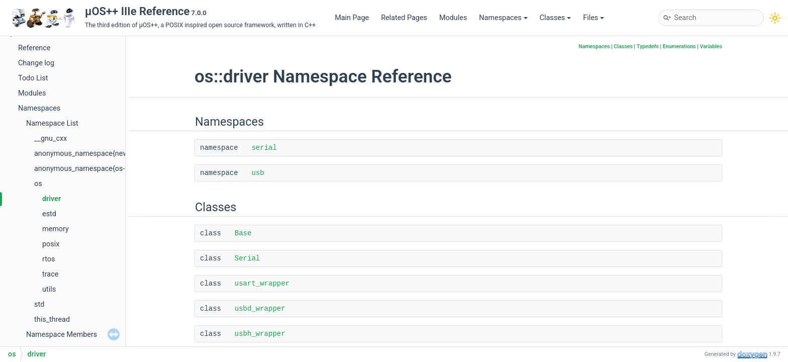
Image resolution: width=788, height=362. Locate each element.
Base (243, 233)
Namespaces (503, 18)
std (39, 304)
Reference (34, 48)
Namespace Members (61, 334)
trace (50, 274)
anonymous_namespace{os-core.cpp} (94, 168)
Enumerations (679, 46)
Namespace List (52, 123)
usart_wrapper (262, 284)
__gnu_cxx (50, 138)
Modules (453, 18)
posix (50, 244)
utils (49, 289)
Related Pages (404, 18)
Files (593, 18)
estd (49, 214)
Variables (711, 46)
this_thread (52, 319)
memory (55, 229)
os (38, 183)
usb (257, 173)
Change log (36, 63)
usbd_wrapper (260, 309)
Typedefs (648, 46)
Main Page (352, 18)
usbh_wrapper (260, 334)
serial (263, 148)
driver (51, 199)
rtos (48, 259)
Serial (247, 258)
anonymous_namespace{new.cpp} (89, 153)
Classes (555, 18)
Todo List (33, 78)
